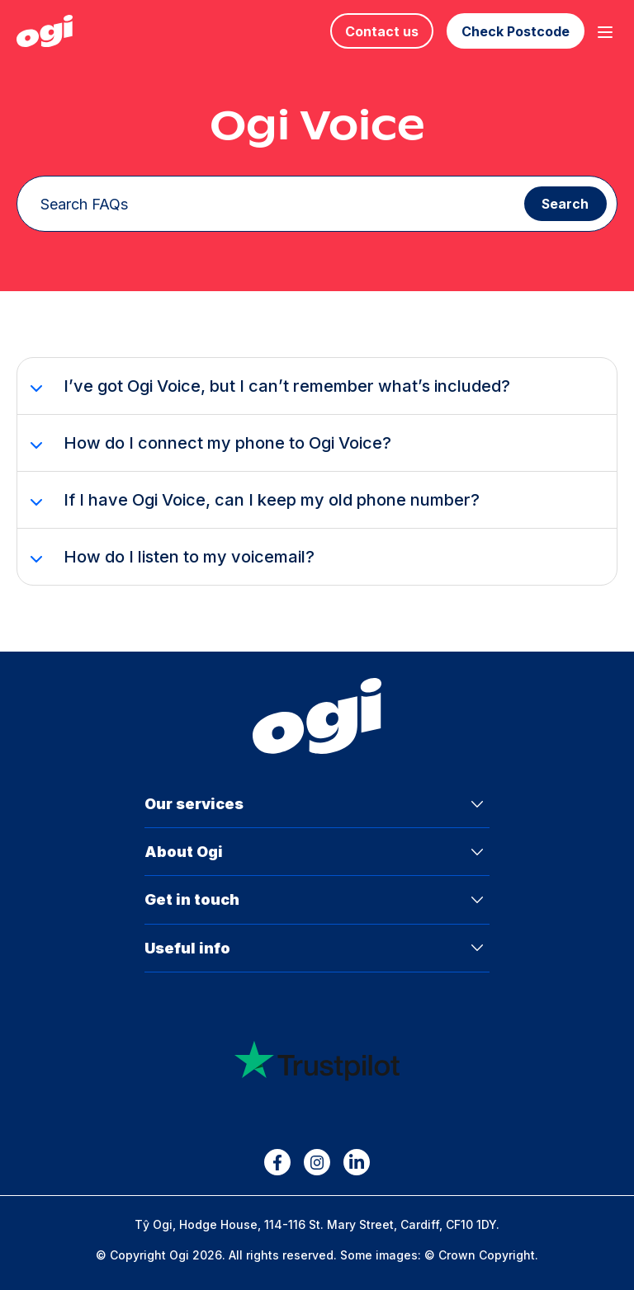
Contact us (382, 31)
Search (565, 204)
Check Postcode (515, 31)
